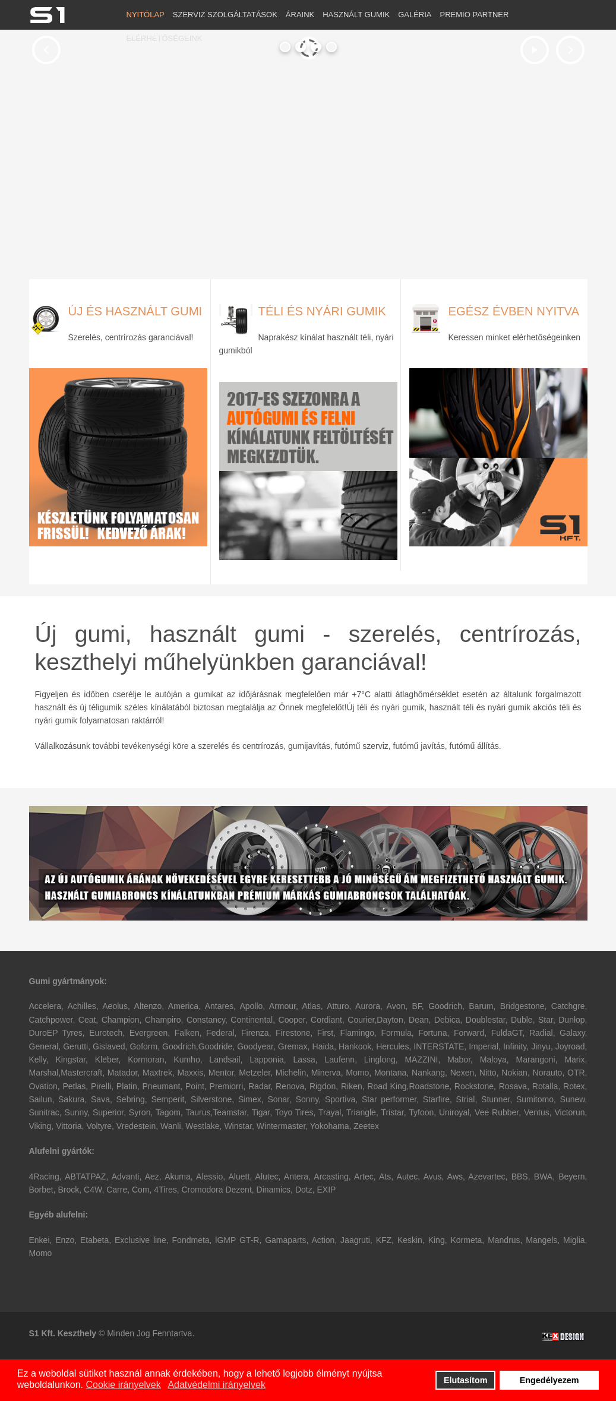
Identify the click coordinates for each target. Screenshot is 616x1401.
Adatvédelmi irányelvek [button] (217, 1385)
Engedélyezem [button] (549, 1380)
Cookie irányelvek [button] (123, 1385)
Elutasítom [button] (466, 1380)
